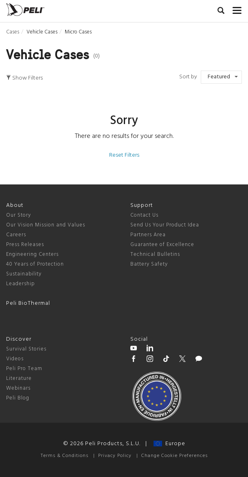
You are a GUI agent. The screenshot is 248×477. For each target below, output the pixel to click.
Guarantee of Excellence (162, 244)
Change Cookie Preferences (174, 456)
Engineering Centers (32, 254)
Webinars (18, 388)
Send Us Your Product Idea (164, 225)
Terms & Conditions (64, 456)
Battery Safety (149, 264)
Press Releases (25, 244)
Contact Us (144, 215)
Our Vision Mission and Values (45, 225)
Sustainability (24, 274)
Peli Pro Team (24, 368)
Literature (19, 378)
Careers (16, 235)
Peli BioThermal (28, 303)
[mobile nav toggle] (237, 8)
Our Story (18, 215)
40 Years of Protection (35, 264)
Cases (12, 32)
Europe (169, 443)
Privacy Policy (115, 456)
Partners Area (148, 235)
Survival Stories (26, 349)
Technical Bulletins (155, 254)
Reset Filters (124, 155)
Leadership (20, 284)
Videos (15, 359)
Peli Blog (17, 398)
